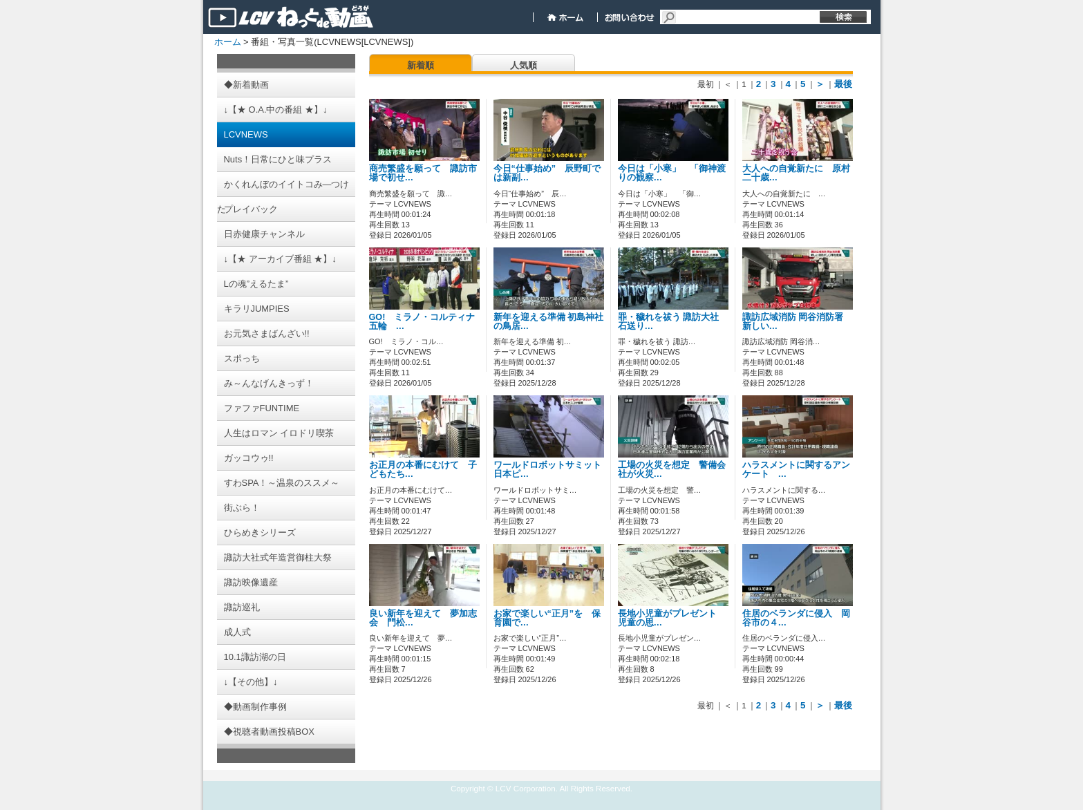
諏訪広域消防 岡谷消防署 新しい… (793, 321)
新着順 (420, 65)
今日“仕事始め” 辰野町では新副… (547, 173)
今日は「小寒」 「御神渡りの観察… (672, 173)
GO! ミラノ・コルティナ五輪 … (422, 321)
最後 (843, 84)
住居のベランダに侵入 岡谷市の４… (796, 618)
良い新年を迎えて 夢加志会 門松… (423, 618)
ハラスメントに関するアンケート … (796, 469)
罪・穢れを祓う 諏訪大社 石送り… (668, 321)
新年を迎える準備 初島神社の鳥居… (548, 321)
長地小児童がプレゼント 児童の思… (672, 618)
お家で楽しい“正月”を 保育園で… (547, 618)
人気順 (523, 65)
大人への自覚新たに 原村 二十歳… (800, 173)
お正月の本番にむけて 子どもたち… (423, 469)
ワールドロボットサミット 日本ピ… (551, 469)
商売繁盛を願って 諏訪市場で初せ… (423, 173)
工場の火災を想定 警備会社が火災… (672, 469)
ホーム (227, 42)
